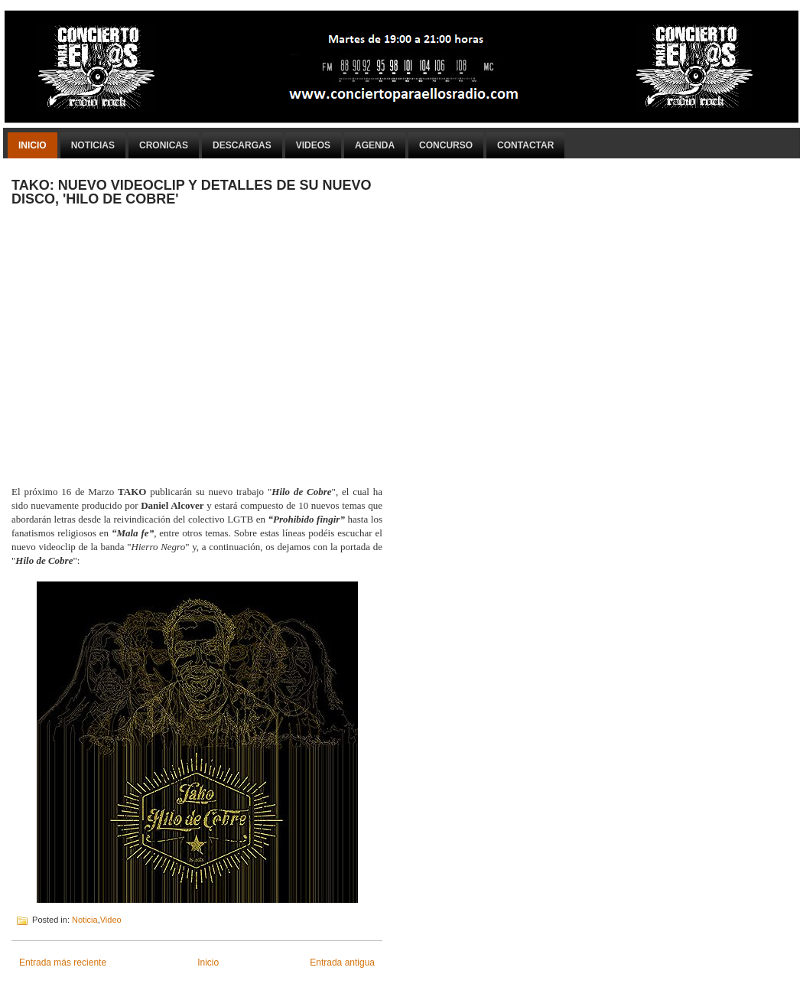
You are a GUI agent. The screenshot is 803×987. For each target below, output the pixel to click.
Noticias (93, 145)
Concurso (446, 145)
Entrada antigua (342, 962)
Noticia (85, 919)
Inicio (32, 145)
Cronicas (163, 145)
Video (111, 919)
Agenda (375, 145)
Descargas (242, 145)
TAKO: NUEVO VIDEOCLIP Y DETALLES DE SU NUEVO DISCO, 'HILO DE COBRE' (191, 192)
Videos (313, 145)
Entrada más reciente (62, 962)
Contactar (525, 145)
